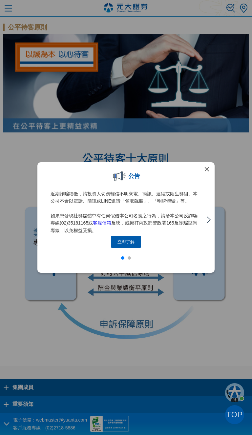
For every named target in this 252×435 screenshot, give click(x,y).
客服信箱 (102, 223)
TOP (234, 414)
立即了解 (126, 241)
